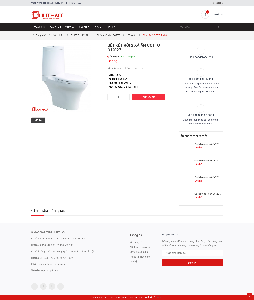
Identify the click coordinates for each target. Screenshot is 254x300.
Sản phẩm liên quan (48, 211)
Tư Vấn (98, 27)
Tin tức (70, 27)
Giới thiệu (84, 27)
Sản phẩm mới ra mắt (193, 136)
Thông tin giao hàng (140, 256)
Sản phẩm (55, 27)
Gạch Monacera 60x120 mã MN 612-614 (215, 193)
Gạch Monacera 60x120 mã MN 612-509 (215, 160)
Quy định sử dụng (139, 252)
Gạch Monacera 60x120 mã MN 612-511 (215, 144)
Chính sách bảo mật (140, 247)
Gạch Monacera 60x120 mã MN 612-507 (215, 177)
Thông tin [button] (136, 235)
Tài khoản (217, 3)
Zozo (158, 297)
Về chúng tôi (136, 242)
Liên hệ (111, 27)
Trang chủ (39, 27)
